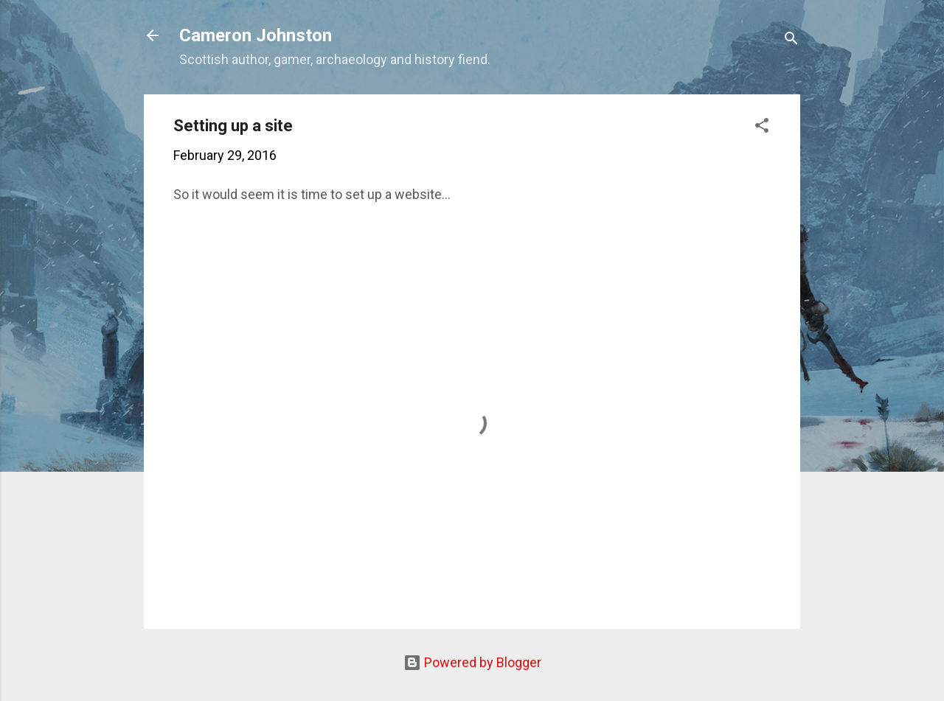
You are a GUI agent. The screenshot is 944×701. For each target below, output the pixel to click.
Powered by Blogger (472, 662)
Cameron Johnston (255, 35)
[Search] (791, 40)
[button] (762, 127)
